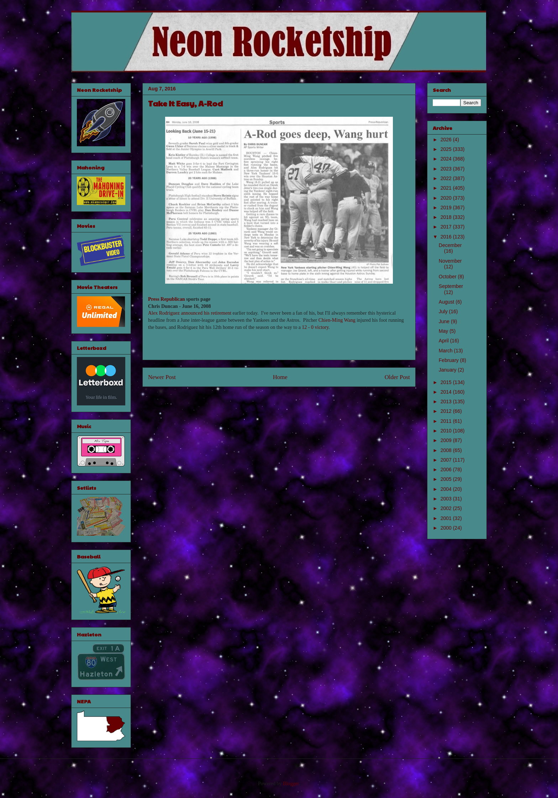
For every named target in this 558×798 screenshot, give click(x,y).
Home (280, 377)
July (444, 311)
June (445, 321)
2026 (447, 139)
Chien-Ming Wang (337, 320)
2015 (447, 382)
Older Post (397, 377)
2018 (447, 217)
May (444, 331)
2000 (447, 528)
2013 (447, 401)
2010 (447, 431)
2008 (447, 450)
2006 (447, 469)
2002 (447, 508)
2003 (447, 499)
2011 (447, 421)
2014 (447, 392)
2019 (447, 207)
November (450, 261)
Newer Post (162, 377)
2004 (447, 489)
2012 (447, 411)
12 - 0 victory (315, 327)
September (451, 286)
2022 (447, 178)
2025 (447, 149)
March (446, 350)
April (444, 340)
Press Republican (166, 299)
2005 (447, 479)
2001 (447, 518)
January (448, 370)
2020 (447, 198)
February (449, 360)
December (450, 245)
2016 (447, 237)
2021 (447, 188)
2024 (447, 159)
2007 (447, 460)
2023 (447, 169)
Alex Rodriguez (164, 313)
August (447, 302)
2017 (447, 227)
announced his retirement (206, 313)
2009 (447, 440)
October (448, 276)
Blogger (291, 783)
